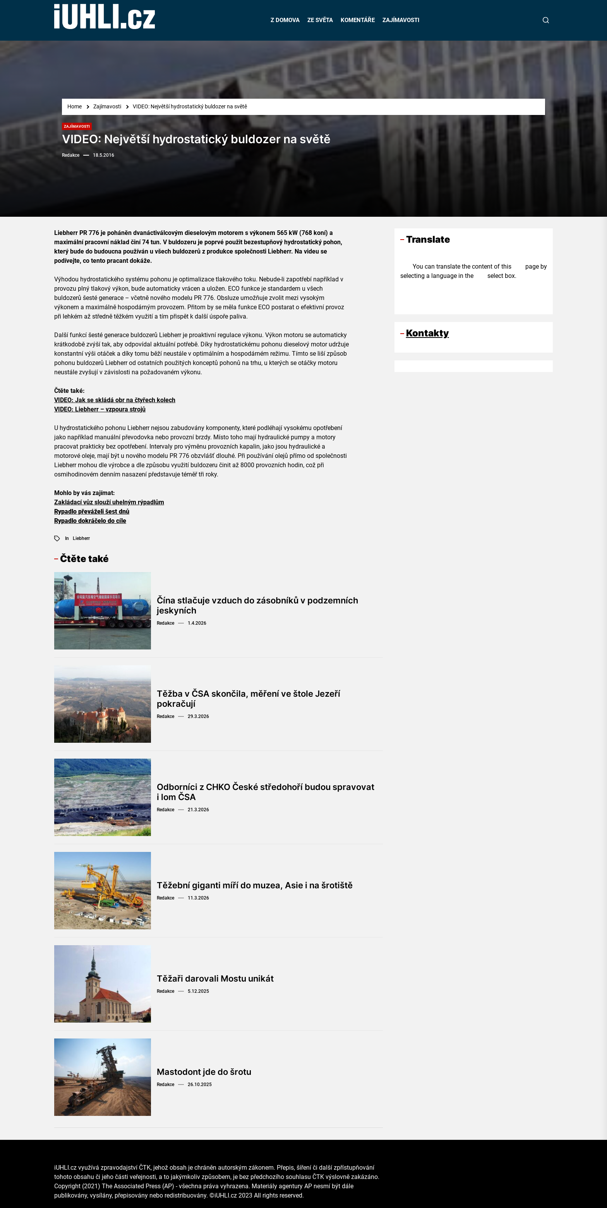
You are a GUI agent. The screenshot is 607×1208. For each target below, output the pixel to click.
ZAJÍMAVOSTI (400, 20)
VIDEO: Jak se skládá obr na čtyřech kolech (114, 400)
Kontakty (427, 333)
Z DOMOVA (285, 20)
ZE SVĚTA (320, 20)
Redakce (70, 155)
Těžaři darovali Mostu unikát (215, 978)
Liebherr (81, 538)
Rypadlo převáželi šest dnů (91, 511)
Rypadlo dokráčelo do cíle (90, 520)
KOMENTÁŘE (358, 20)
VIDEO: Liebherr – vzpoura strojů (100, 409)
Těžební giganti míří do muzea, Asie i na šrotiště (254, 885)
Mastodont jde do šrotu (204, 1072)
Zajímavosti (77, 126)
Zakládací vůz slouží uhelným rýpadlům (109, 502)
